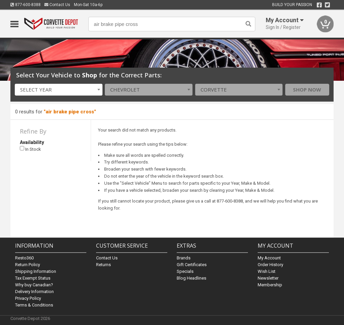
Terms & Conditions (34, 305)
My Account (269, 257)
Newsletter (268, 278)
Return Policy (27, 264)
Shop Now (307, 89)
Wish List (266, 271)
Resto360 (24, 257)
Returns (103, 264)
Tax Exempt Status (32, 278)
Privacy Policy (28, 298)
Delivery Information (34, 291)
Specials (185, 271)
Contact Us (57, 4)
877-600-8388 (25, 4)
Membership (270, 284)
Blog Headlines (191, 278)
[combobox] (58, 90)
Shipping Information (35, 271)
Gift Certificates (192, 264)
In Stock (30, 149)
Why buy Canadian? (34, 284)
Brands (183, 257)
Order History (270, 264)
